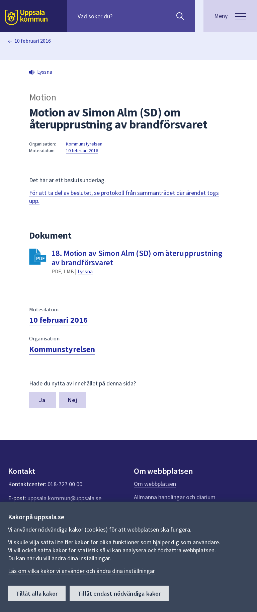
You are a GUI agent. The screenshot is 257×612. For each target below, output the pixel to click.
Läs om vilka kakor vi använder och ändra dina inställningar (81, 571)
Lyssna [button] (44, 71)
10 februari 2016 (32, 40)
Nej (72, 400)
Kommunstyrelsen (84, 144)
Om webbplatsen (155, 484)
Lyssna (85, 271)
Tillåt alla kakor (37, 593)
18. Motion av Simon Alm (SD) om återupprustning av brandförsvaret (137, 258)
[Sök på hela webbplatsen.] (120, 16)
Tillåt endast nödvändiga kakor (119, 593)
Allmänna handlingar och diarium (175, 497)
